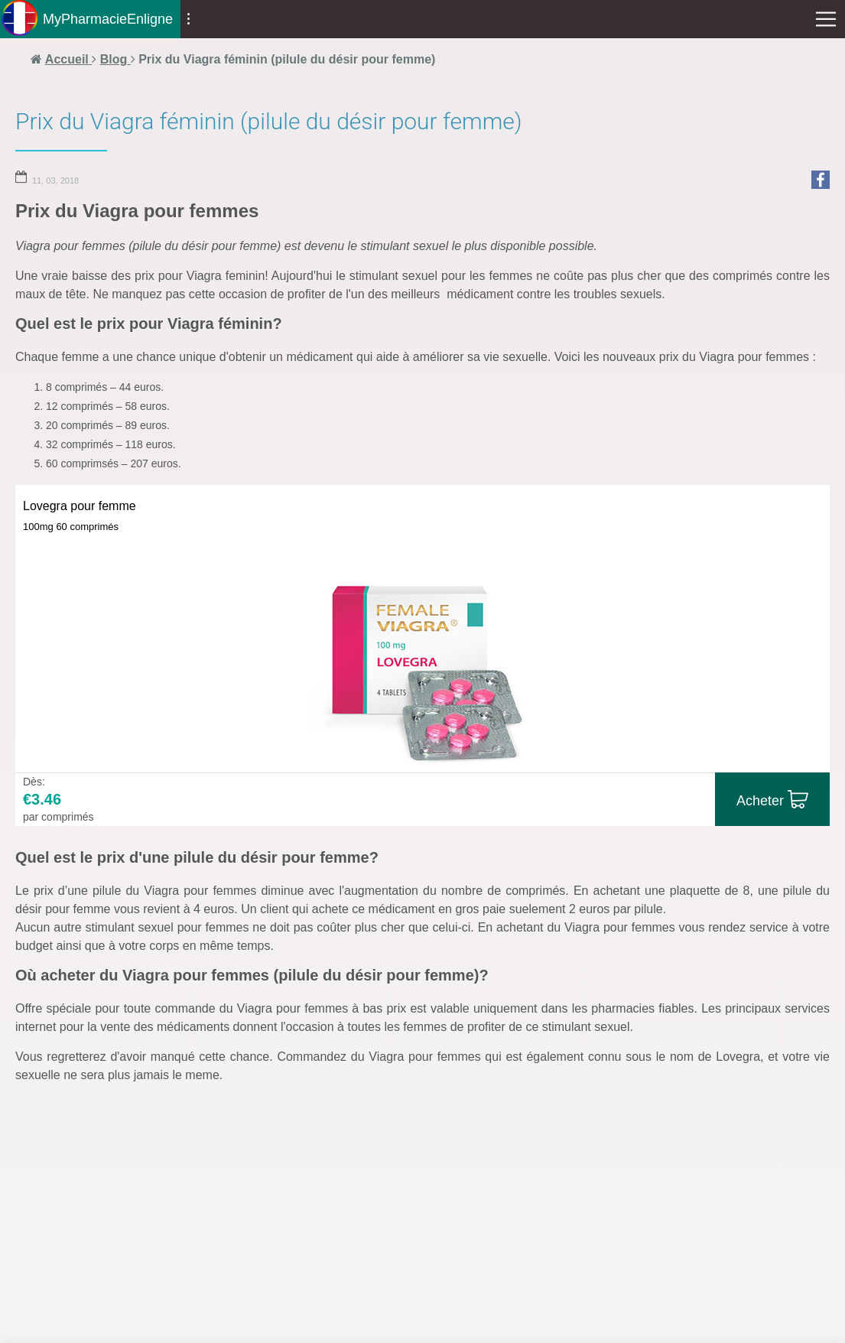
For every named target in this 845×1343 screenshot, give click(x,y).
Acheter (760, 800)
